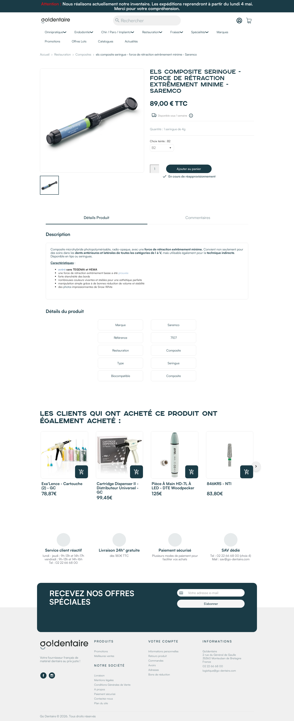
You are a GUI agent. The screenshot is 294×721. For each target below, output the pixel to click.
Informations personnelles (163, 651)
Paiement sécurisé (104, 694)
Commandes (155, 660)
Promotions (52, 41)
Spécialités (198, 32)
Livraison (99, 675)
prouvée (123, 273)
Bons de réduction (159, 674)
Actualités (131, 41)
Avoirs (152, 665)
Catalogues (105, 41)
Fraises (175, 32)
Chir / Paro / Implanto (116, 32)
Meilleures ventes (104, 656)
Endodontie (82, 32)
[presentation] (209, 618)
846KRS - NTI (219, 483)
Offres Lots (79, 41)
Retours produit (157, 656)
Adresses (153, 669)
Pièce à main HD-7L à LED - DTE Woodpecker (173, 485)
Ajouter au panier (189, 169)
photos (67, 286)
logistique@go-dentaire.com (219, 670)
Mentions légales (104, 680)
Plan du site (101, 703)
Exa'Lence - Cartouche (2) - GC (61, 485)
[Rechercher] (147, 20)
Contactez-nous (103, 698)
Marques (222, 32)
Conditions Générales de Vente (112, 684)
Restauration (150, 32)
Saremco (173, 325)
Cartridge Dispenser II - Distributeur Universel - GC (118, 487)
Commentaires (197, 218)
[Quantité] (154, 169)
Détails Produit (96, 218)
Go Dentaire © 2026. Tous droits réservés (68, 716)
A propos (99, 689)
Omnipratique (54, 32)
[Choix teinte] (162, 147)
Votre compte (163, 641)
